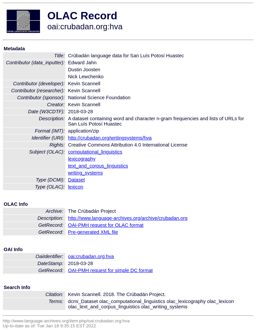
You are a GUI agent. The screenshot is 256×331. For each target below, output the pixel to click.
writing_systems (85, 172)
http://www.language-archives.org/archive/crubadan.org (127, 218)
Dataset (76, 179)
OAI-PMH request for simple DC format (110, 270)
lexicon (75, 186)
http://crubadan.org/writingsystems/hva (110, 138)
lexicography (81, 159)
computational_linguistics (95, 152)
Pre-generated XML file (93, 232)
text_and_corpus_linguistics (98, 165)
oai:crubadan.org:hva (91, 256)
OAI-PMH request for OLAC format (105, 225)
